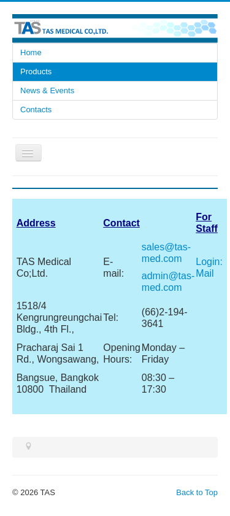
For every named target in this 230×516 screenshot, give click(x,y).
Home (31, 52)
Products (36, 71)
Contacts (36, 109)
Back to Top (197, 492)
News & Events (47, 90)
